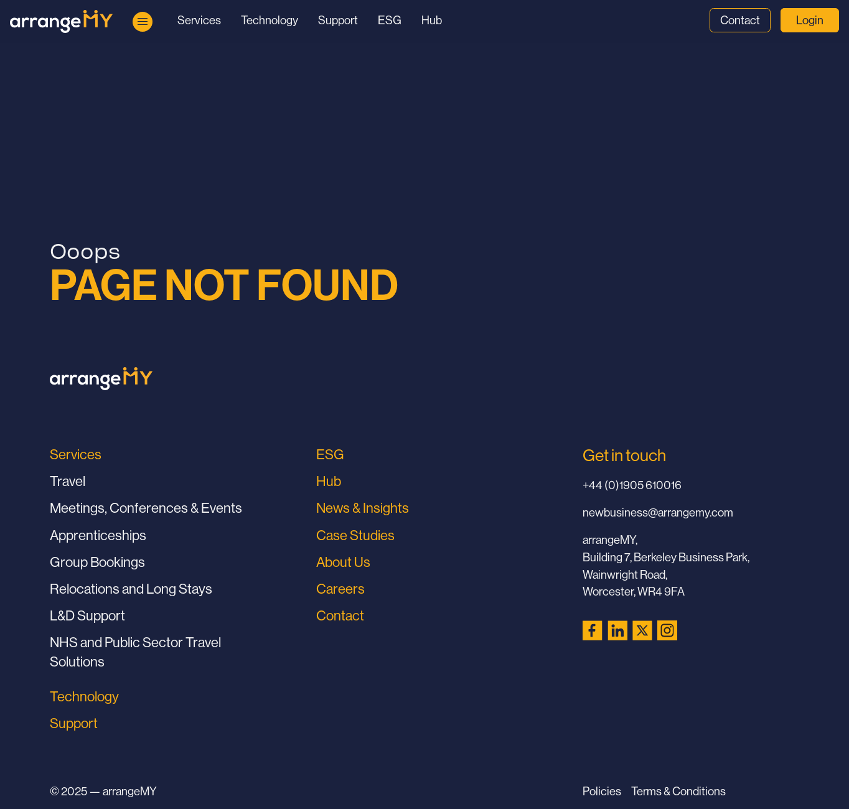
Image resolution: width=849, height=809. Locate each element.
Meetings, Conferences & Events (146, 508)
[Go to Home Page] (61, 21)
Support (338, 20)
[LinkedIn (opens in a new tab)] (617, 630)
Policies (602, 791)
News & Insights (362, 508)
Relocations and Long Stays (131, 589)
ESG (389, 20)
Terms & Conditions (678, 791)
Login (809, 20)
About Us (343, 562)
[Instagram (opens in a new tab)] (667, 630)
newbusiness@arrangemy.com (658, 512)
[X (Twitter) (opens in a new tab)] (642, 630)
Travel (67, 481)
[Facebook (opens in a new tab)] (593, 630)
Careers (340, 589)
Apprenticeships (98, 535)
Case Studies (355, 535)
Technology (269, 20)
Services (199, 20)
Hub (431, 20)
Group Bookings (97, 562)
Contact (740, 20)
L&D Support (87, 616)
